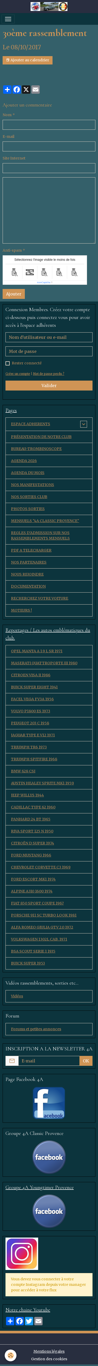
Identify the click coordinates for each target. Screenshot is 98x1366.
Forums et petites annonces (36, 1029)
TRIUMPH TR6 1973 (29, 747)
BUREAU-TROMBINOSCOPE (36, 448)
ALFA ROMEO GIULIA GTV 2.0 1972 (42, 927)
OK (86, 1060)
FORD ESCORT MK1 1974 (33, 879)
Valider (49, 385)
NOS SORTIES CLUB (29, 496)
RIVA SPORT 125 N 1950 (32, 831)
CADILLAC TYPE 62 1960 (33, 807)
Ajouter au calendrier (27, 60)
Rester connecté (27, 363)
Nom (7, 115)
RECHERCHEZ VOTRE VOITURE (39, 598)
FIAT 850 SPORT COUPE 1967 (37, 903)
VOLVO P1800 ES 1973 (30, 711)
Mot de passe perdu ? (48, 374)
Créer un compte (17, 374)
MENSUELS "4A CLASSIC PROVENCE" (45, 520)
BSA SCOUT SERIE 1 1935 (33, 951)
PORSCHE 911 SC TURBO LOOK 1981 (44, 915)
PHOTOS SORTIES (28, 508)
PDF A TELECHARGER (31, 550)
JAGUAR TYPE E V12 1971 (33, 735)
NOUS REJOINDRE (27, 574)
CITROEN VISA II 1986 (30, 675)
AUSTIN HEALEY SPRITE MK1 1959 (42, 783)
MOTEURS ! (21, 610)
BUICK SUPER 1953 (28, 963)
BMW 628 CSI (23, 771)
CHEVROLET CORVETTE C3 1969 (41, 867)
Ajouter (13, 294)
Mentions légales (49, 1351)
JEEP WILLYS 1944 (27, 795)
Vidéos (17, 996)
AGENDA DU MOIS (27, 472)
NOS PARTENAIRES (29, 562)
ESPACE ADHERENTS (30, 424)
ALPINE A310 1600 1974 (32, 891)
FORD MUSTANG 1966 (31, 855)
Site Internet (14, 158)
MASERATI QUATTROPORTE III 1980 (44, 663)
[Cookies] (10, 1355)
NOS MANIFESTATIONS (32, 484)
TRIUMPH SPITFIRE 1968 (34, 759)
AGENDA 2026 (24, 460)
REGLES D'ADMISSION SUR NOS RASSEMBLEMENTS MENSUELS (40, 535)
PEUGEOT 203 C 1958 (30, 723)
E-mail (8, 136)
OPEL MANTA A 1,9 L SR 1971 (36, 651)
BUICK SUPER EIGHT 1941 (34, 687)
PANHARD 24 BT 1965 (30, 819)
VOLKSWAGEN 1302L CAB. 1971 (39, 939)
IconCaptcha (43, 282)
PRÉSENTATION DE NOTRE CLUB (41, 436)
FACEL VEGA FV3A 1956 (32, 699)
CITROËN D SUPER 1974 (32, 843)
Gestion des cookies (49, 1359)
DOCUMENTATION (28, 586)
